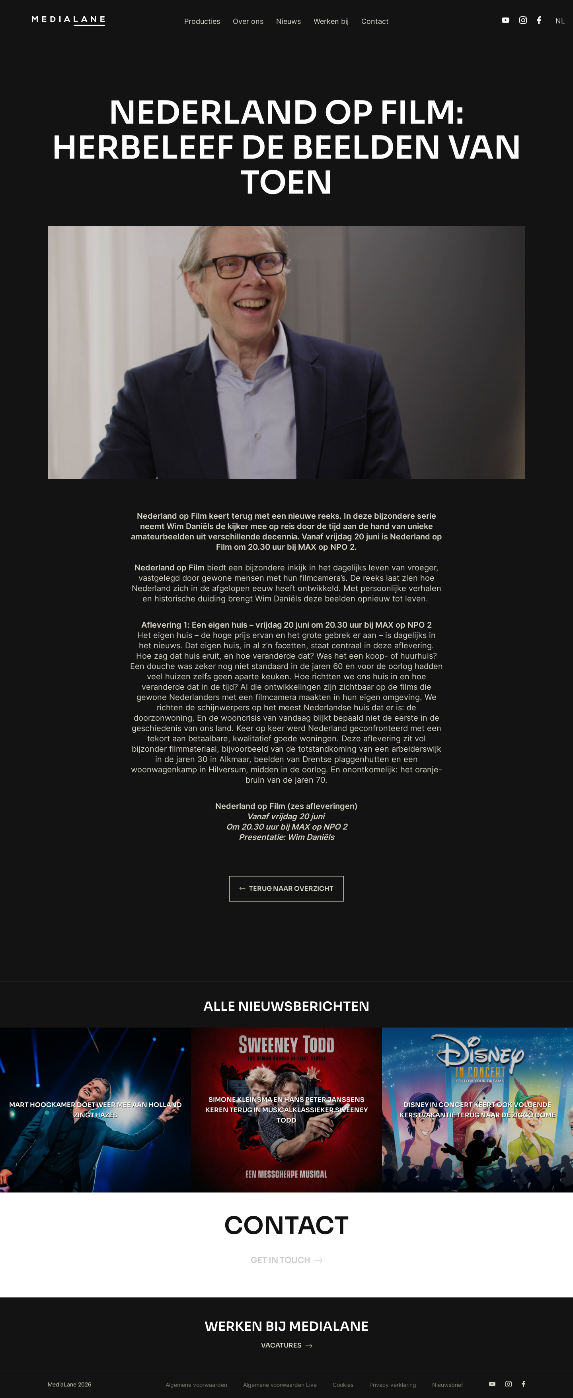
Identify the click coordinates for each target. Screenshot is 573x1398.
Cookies (343, 1384)
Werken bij (331, 21)
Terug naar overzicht (286, 888)
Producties (202, 21)
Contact (375, 21)
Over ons (248, 21)
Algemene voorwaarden (196, 1384)
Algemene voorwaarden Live (280, 1384)
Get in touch (286, 1260)
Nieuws (288, 21)
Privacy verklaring (392, 1384)
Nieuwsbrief (447, 1384)
